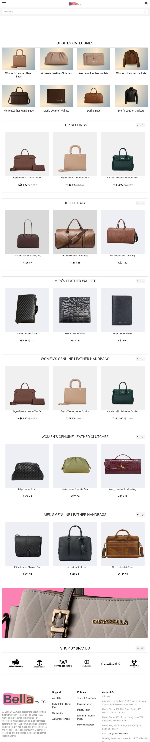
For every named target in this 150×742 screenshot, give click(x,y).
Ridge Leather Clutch (27, 489)
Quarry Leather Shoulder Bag (122, 489)
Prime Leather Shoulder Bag (27, 567)
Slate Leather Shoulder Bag (75, 489)
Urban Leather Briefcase (75, 567)
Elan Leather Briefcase (122, 567)
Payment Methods (85, 725)
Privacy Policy (83, 710)
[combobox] (75, 11)
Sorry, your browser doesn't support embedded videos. (22, 27)
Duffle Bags (75, 203)
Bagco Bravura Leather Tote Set (27, 177)
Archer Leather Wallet (27, 333)
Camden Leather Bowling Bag (27, 255)
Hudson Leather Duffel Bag (75, 255)
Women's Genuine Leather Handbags (75, 359)
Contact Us (57, 713)
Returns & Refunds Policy (86, 717)
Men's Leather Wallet (75, 281)
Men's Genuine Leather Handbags (75, 515)
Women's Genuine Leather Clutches (74, 437)
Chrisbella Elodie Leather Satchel (122, 177)
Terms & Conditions (86, 698)
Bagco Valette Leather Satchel (75, 177)
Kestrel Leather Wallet (75, 333)
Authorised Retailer (61, 719)
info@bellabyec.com (118, 733)
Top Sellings (75, 125)
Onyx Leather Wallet (122, 333)
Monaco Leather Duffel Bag (123, 255)
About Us (56, 698)
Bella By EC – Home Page (61, 705)
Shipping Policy (84, 704)
